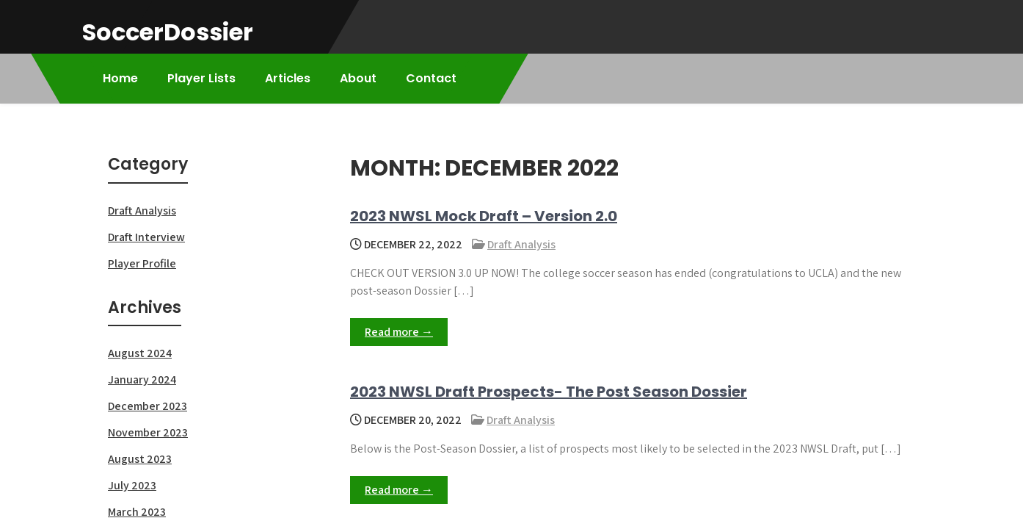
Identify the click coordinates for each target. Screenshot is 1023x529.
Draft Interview (146, 237)
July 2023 (132, 485)
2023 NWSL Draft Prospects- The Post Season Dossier (548, 391)
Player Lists (201, 78)
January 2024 (142, 379)
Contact (431, 78)
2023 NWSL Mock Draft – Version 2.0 (483, 216)
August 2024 (140, 353)
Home (120, 78)
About (358, 78)
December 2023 (147, 406)
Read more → (399, 331)
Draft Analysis (521, 244)
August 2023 (140, 459)
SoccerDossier (167, 31)
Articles (287, 78)
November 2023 (148, 432)
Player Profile (142, 263)
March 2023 (137, 511)
